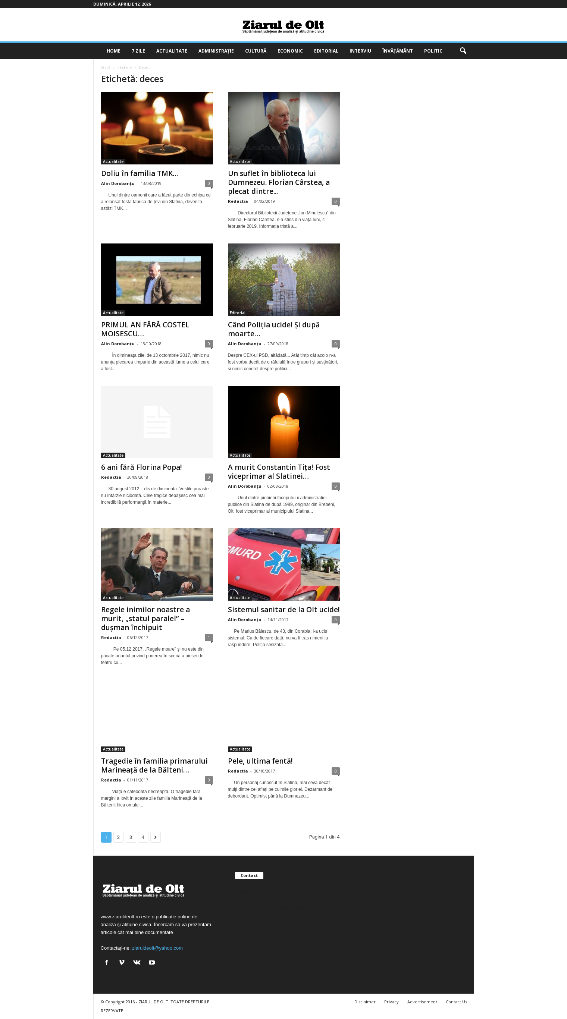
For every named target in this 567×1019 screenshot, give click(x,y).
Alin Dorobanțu (118, 183)
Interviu (360, 51)
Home (113, 51)
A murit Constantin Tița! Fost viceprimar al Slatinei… (279, 471)
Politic (433, 51)
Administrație (216, 51)
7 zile (138, 51)
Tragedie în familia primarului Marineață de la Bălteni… (154, 765)
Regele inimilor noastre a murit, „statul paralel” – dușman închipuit (145, 618)
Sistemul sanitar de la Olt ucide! (284, 609)
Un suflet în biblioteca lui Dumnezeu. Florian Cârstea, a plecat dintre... (279, 182)
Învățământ (397, 51)
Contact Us (456, 1001)
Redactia (238, 201)
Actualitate (171, 51)
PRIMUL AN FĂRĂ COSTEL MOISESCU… (145, 329)
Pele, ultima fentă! (260, 761)
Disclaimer (365, 1001)
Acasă (105, 67)
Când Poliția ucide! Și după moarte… (274, 329)
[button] (463, 51)
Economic (290, 51)
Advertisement (422, 1001)
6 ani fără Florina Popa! (141, 467)
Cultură (255, 51)
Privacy (391, 1001)
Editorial (326, 51)
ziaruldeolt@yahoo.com (157, 948)
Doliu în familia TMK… (140, 173)
